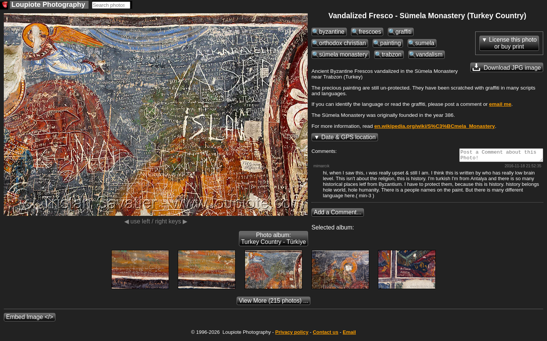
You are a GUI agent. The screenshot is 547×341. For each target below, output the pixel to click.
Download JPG (507, 67)
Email (349, 334)
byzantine (332, 31)
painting (390, 43)
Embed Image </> (29, 319)
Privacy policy (291, 334)
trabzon (392, 54)
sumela (424, 43)
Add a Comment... (338, 214)
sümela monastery (343, 54)
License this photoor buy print (513, 43)
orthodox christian (342, 43)
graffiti (403, 31)
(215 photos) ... (273, 303)
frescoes (370, 31)
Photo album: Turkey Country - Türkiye (273, 240)
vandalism (429, 54)
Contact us (325, 334)
